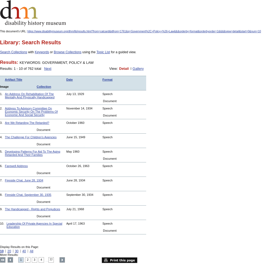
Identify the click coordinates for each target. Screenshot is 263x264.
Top (2, 260)
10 (2, 251)
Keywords (42, 52)
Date (69, 79)
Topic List (103, 52)
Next (47, 69)
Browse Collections (68, 52)
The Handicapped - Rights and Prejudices (32, 209)
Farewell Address (16, 166)
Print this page (119, 260)
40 (24, 251)
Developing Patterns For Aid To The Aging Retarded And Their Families (32, 153)
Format (107, 79)
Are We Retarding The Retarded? (27, 122)
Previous (10, 260)
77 (51, 259)
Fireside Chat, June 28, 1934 (24, 180)
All (31, 251)
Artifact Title (13, 79)
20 (9, 251)
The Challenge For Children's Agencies (31, 137)
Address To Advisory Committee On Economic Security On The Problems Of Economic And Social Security (31, 112)
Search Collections (13, 52)
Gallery (138, 69)
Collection (44, 86)
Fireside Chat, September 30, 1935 (28, 194)
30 (16, 251)
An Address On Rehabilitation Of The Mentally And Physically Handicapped (30, 95)
